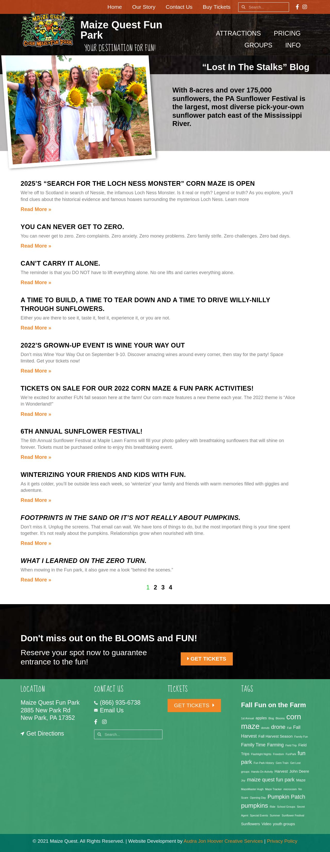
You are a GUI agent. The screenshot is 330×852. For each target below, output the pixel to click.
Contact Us (179, 7)
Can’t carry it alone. (60, 263)
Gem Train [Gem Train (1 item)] (282, 762)
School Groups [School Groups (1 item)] (286, 806)
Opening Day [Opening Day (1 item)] (258, 797)
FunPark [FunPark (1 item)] (291, 754)
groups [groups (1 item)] (245, 771)
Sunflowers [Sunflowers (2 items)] (250, 824)
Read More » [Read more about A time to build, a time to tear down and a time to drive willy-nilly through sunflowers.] (36, 328)
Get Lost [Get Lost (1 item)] (295, 762)
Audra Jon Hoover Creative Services (223, 841)
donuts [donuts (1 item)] (265, 727)
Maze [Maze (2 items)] (301, 780)
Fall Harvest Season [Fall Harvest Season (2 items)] (275, 736)
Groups (259, 45)
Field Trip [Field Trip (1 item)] (291, 745)
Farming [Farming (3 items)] (275, 744)
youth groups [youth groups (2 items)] (284, 824)
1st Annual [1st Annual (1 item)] (247, 718)
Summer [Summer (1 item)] (275, 815)
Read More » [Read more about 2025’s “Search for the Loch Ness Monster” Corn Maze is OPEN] (36, 209)
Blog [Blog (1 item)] (271, 718)
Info (294, 45)
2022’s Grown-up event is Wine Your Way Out (103, 345)
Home (115, 7)
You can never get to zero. (72, 226)
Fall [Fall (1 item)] (289, 727)
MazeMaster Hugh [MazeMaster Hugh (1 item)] (252, 789)
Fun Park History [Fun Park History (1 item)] (264, 762)
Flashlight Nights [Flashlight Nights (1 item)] (261, 754)
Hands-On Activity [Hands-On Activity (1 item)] (262, 771)
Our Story (143, 7)
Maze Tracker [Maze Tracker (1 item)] (273, 789)
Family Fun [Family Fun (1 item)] (301, 736)
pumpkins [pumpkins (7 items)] (254, 805)
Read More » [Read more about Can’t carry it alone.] (36, 282)
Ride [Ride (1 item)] (272, 806)
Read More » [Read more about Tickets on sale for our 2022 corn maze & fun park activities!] (36, 414)
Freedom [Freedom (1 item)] (278, 754)
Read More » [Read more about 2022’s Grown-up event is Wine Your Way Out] (36, 371)
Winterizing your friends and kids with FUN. (103, 474)
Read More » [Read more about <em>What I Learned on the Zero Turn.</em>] (36, 580)
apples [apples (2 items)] (261, 718)
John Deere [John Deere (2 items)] (299, 771)
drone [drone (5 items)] (278, 727)
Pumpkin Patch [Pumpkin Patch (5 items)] (286, 797)
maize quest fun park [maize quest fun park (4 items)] (271, 779)
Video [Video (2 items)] (266, 824)
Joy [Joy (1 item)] (243, 780)
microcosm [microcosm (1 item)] (290, 789)
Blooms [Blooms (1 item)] (280, 718)
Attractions (239, 33)
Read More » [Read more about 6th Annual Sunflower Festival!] (36, 457)
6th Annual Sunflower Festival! (82, 431)
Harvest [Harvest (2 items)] (281, 771)
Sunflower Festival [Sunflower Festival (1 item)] (293, 815)
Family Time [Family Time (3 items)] (253, 744)
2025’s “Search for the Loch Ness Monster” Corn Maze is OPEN (138, 183)
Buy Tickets (216, 7)
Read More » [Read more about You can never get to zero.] (36, 246)
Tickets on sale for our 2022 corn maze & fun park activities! (137, 388)
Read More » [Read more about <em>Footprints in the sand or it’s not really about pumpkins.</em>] (36, 543)
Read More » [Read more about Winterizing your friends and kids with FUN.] (36, 500)
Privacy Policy (282, 841)
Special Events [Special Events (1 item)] (259, 815)
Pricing (288, 33)
